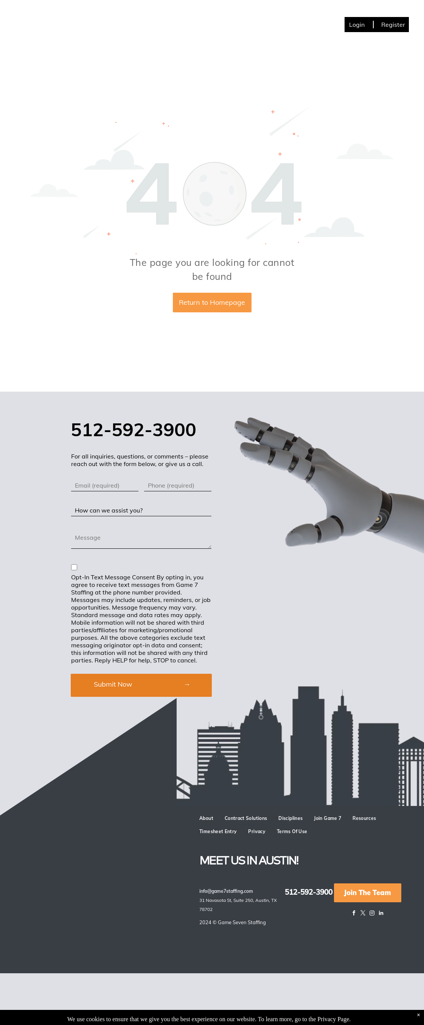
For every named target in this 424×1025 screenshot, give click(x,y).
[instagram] (372, 914)
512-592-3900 (308, 892)
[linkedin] (381, 914)
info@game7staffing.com (226, 891)
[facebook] (354, 914)
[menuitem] (71, 22)
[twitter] (363, 914)
